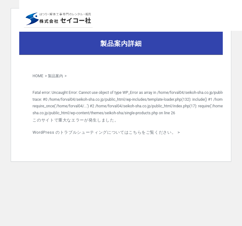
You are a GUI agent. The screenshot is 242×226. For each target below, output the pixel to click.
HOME (37, 76)
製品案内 (55, 76)
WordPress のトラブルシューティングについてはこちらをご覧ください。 (104, 132)
